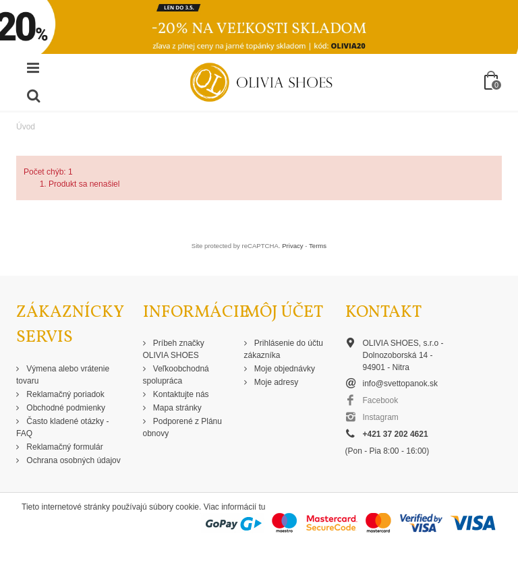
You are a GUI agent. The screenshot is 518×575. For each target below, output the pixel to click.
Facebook (381, 400)
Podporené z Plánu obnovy (182, 427)
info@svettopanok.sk (400, 383)
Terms (317, 245)
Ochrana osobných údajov (72, 460)
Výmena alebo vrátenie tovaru (62, 375)
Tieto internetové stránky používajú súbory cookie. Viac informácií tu (144, 507)
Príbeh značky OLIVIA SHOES (173, 349)
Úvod (25, 126)
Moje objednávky (283, 368)
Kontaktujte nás (180, 394)
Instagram (381, 417)
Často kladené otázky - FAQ (62, 427)
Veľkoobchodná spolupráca (176, 375)
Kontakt (383, 312)
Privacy (292, 245)
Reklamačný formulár (63, 447)
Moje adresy (275, 382)
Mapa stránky (176, 408)
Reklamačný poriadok (64, 394)
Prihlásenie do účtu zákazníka (283, 349)
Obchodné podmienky (64, 408)
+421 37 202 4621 (395, 434)
